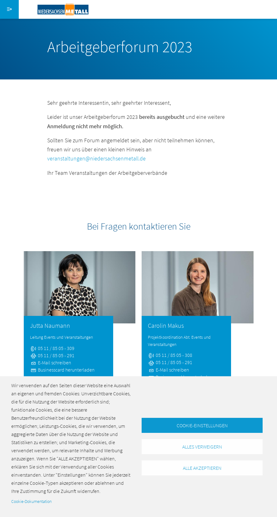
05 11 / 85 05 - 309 (52, 348)
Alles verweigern (202, 447)
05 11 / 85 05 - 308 (170, 355)
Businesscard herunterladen (62, 370)
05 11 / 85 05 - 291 (52, 355)
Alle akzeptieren (202, 468)
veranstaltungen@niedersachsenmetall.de (96, 158)
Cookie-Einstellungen (202, 425)
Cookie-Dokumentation (31, 501)
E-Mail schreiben (50, 362)
